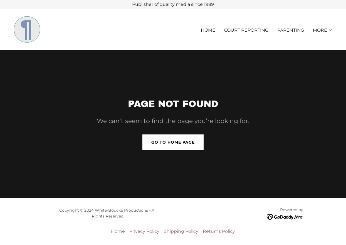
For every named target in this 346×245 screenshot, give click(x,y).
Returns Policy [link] (219, 231)
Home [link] (208, 30)
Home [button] (118, 231)
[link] (27, 29)
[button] (323, 30)
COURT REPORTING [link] (246, 30)
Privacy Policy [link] (144, 231)
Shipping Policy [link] (181, 231)
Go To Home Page (173, 142)
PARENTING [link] (290, 30)
